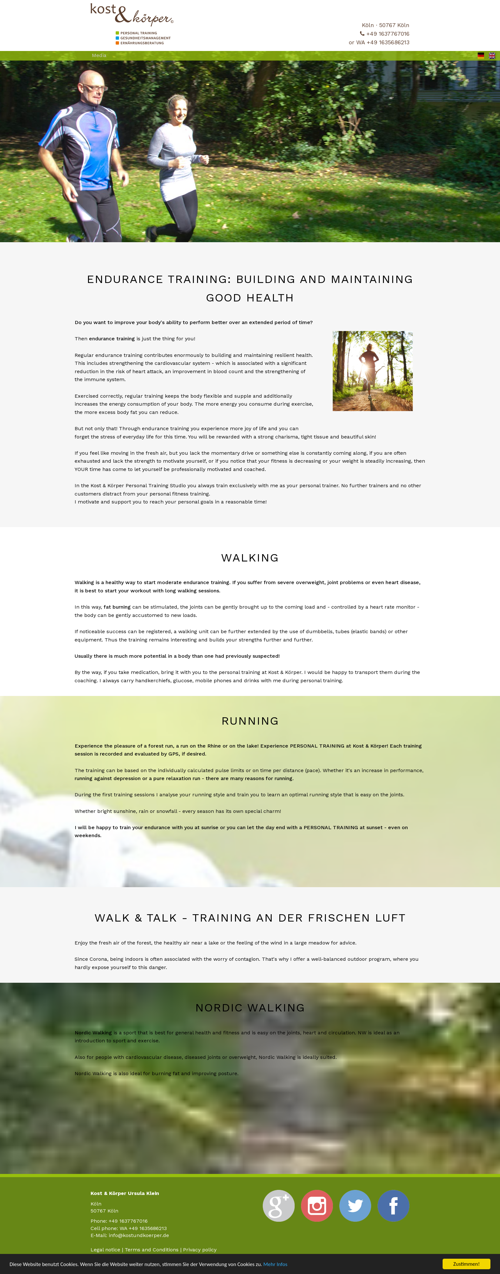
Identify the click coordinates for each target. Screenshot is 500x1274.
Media (99, 55)
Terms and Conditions (152, 1250)
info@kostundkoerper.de (139, 1235)
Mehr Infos (275, 1264)
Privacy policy (200, 1250)
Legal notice (105, 1250)
